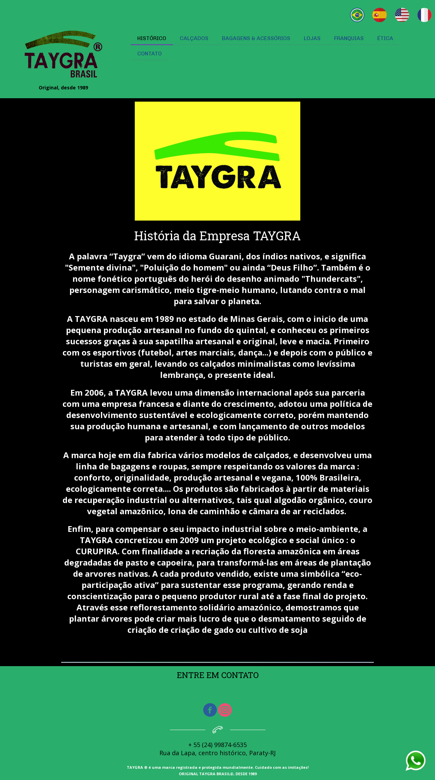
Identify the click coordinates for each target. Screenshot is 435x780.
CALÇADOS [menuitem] (194, 38)
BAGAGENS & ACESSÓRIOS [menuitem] (256, 38)
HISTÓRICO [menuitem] (151, 38)
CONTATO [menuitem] (149, 53)
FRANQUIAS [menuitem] (349, 38)
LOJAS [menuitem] (312, 38)
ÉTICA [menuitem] (385, 38)
